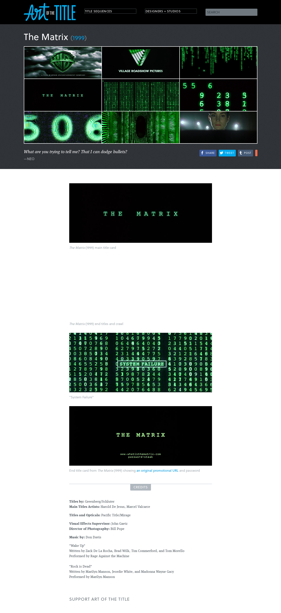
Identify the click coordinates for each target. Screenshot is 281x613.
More (256, 153)
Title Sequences (102, 11)
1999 (79, 37)
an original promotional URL (157, 470)
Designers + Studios (168, 11)
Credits (140, 487)
